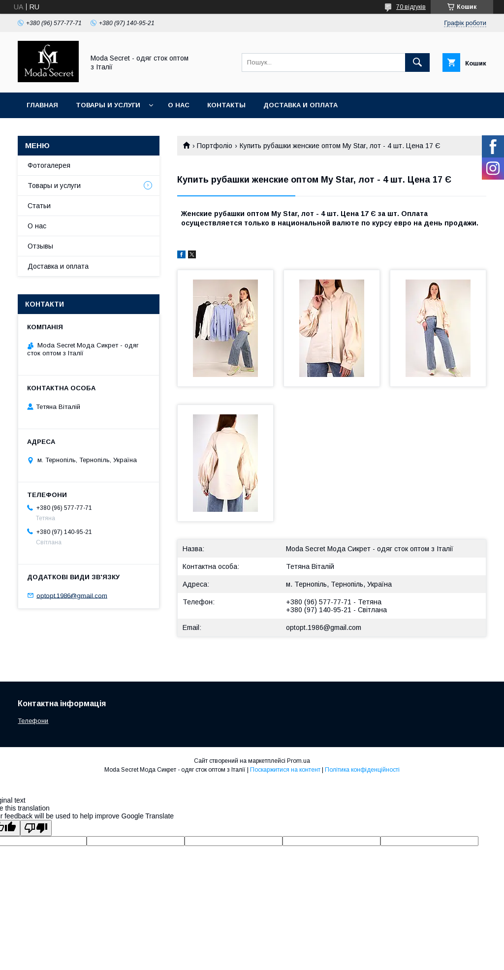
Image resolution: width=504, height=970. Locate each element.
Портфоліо (214, 146)
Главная (42, 105)
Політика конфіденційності (362, 769)
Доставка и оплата (300, 105)
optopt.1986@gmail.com (323, 627)
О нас (178, 105)
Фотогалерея (49, 165)
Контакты (226, 105)
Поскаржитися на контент (285, 769)
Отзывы (40, 246)
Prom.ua (298, 760)
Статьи (39, 206)
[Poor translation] (36, 828)
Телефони (33, 720)
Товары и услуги (108, 105)
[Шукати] (417, 62)
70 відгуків (411, 6)
